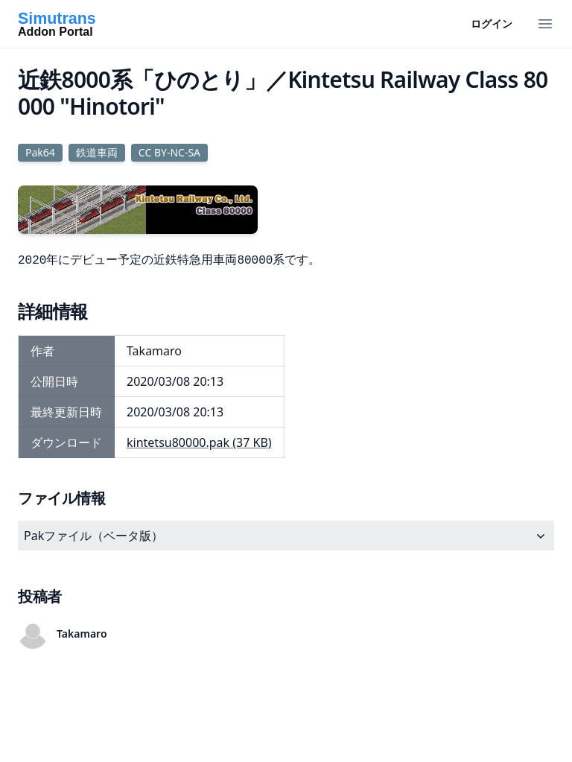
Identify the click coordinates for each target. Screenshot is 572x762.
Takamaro (82, 633)
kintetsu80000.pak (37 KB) (199, 442)
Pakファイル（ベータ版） (286, 535)
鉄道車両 (97, 152)
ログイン (491, 23)
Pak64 (40, 152)
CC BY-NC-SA (169, 152)
